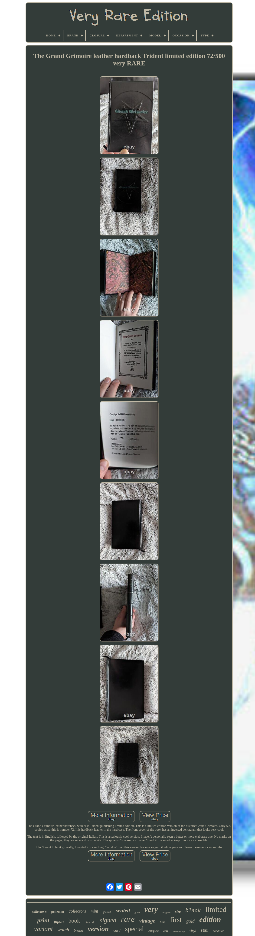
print (43, 920)
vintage (147, 921)
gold (190, 921)
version (98, 929)
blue (162, 922)
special (134, 929)
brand (78, 930)
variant (43, 929)
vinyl (193, 931)
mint (94, 911)
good (137, 912)
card (117, 930)
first (176, 920)
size (178, 911)
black (193, 911)
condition (218, 931)
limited (215, 909)
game (107, 911)
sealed (123, 910)
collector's (39, 911)
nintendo (90, 922)
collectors (77, 911)
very (151, 909)
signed (108, 920)
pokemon (57, 911)
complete (153, 931)
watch (63, 930)
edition (210, 919)
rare (127, 919)
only (165, 931)
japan (59, 921)
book (74, 920)
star (204, 930)
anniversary (179, 931)
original (166, 912)
